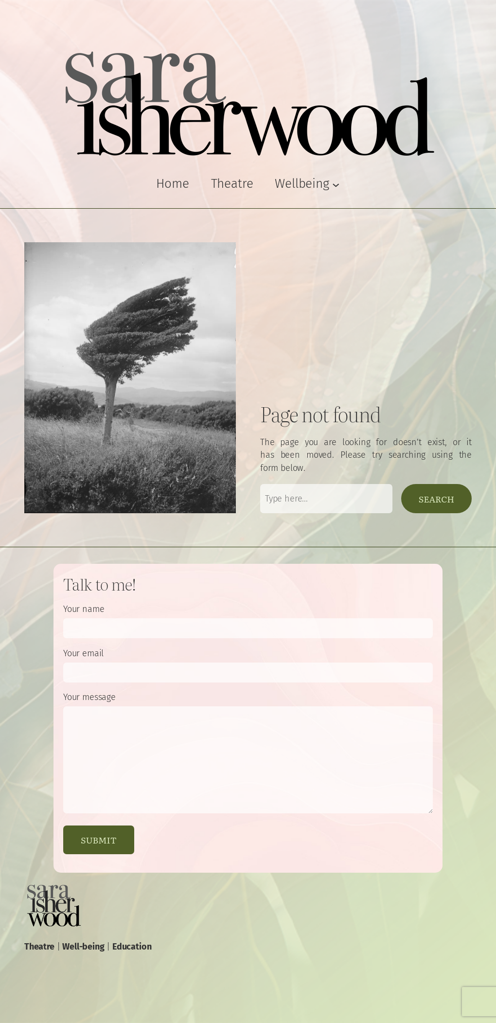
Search (436, 498)
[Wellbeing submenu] (307, 184)
